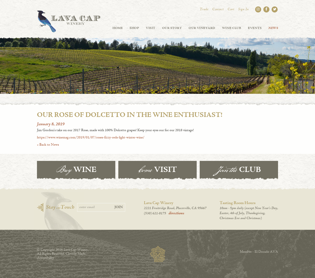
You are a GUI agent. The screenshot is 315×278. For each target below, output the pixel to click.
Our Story (172, 28)
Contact (218, 9)
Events (255, 28)
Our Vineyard (202, 28)
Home (117, 28)
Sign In (243, 9)
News (273, 28)
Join (119, 207)
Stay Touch (60, 207)
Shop (134, 28)
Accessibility (45, 258)
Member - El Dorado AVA (259, 251)
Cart (231, 9)
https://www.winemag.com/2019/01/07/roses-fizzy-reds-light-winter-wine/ (90, 137)
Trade (204, 9)
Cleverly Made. (76, 253)
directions (176, 213)
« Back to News (48, 144)
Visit (150, 28)
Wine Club (231, 28)
